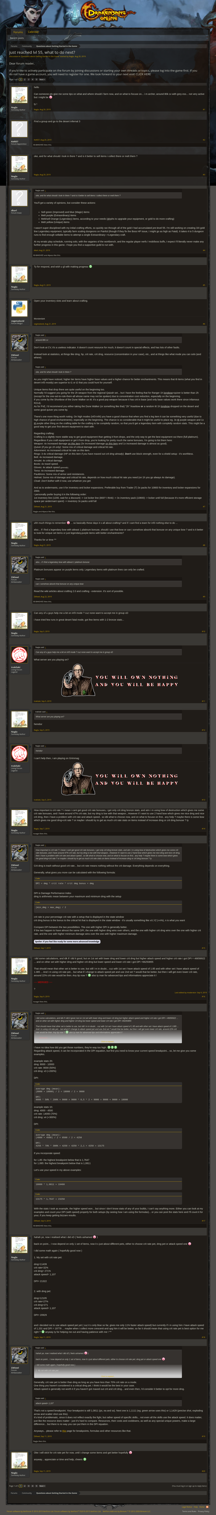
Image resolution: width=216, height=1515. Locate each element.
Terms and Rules (189, 1511)
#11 (203, 701)
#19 (203, 1436)
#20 (203, 1471)
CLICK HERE (143, 74)
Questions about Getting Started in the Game (40, 56)
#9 (204, 596)
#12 (203, 730)
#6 (204, 324)
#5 (204, 285)
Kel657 (14, 141)
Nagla (71, 56)
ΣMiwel (15, 355)
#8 (204, 545)
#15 (203, 948)
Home (201, 1507)
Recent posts (17, 38)
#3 (204, 174)
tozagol (36, 833)
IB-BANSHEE (38, 144)
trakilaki (15, 667)
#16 (203, 996)
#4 (204, 250)
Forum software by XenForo (30, 1511)
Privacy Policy (203, 1511)
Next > (42, 79)
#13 (203, 800)
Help (196, 1507)
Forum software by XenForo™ (77, 1511)
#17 (203, 1221)
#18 (203, 1337)
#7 (204, 506)
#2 (204, 140)
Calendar (33, 32)
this (64, 1431)
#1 (204, 109)
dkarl (14, 210)
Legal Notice (187, 1507)
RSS (207, 1507)
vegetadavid (17, 321)
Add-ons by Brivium (127, 1511)
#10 (203, 631)
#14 (203, 829)
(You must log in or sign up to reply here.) (189, 1486)
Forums (18, 32)
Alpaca (50, 255)
